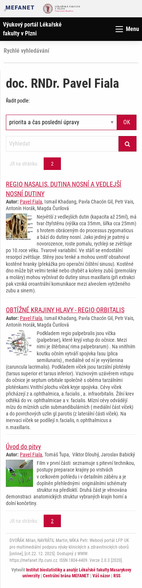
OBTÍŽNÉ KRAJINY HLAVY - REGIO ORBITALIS (65, 310)
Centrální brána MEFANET (66, 575)
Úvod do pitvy (23, 446)
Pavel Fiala (31, 202)
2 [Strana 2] (52, 164)
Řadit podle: (18, 101)
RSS (116, 575)
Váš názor (101, 575)
